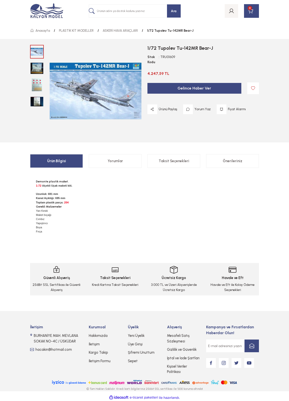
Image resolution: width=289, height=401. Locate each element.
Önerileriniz (232, 161)
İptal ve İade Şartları (183, 358)
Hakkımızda (98, 335)
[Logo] (46, 11)
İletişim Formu (100, 361)
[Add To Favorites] (253, 88)
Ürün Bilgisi (56, 161)
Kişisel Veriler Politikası (177, 369)
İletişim (94, 344)
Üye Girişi (135, 344)
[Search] (135, 11)
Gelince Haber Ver (194, 88)
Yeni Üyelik (136, 335)
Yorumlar (115, 161)
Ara (174, 11)
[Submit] (252, 346)
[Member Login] (231, 11)
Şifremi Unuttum (141, 352)
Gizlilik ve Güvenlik (182, 349)
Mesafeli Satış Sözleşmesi (178, 338)
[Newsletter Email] (232, 346)
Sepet (133, 361)
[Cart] (251, 11)
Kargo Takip (98, 352)
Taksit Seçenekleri (174, 161)
